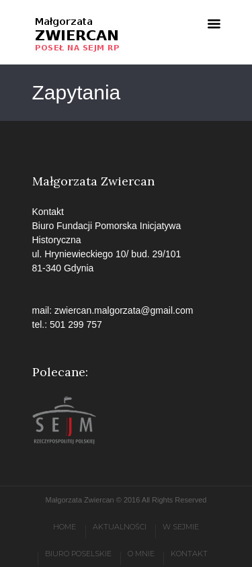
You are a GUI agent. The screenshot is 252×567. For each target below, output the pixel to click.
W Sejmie (181, 526)
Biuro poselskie (78, 553)
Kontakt (189, 553)
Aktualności (119, 526)
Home (64, 526)
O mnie (141, 553)
